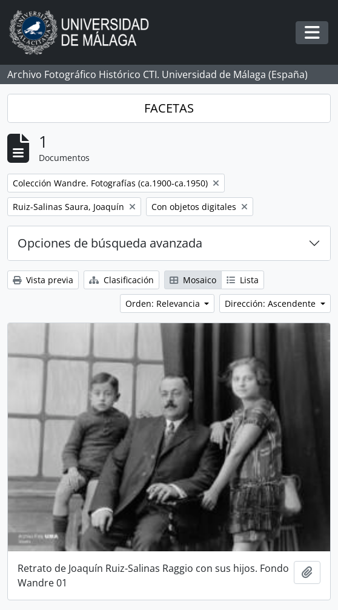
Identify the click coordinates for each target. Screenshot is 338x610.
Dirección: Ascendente (271, 303)
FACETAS (169, 108)
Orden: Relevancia (163, 303)
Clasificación (121, 280)
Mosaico (193, 280)
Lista (243, 280)
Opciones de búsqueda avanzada (110, 243)
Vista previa (43, 280)
